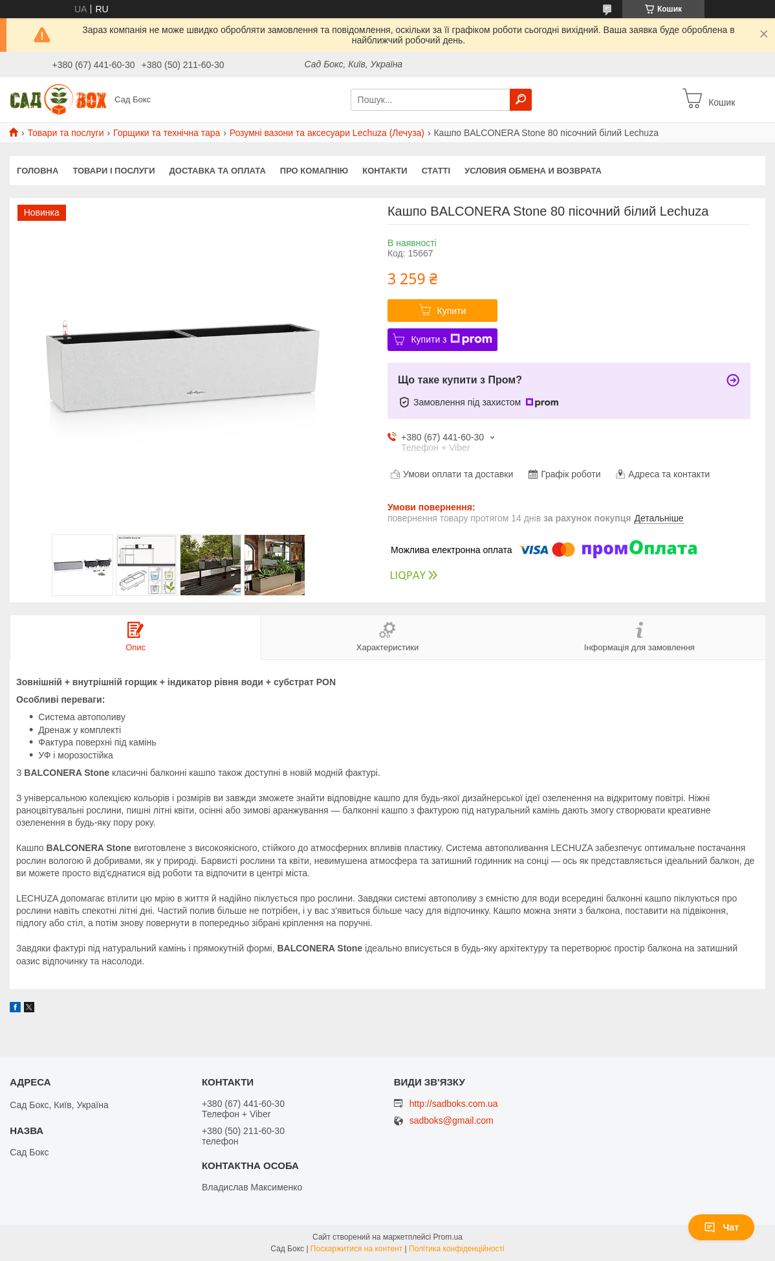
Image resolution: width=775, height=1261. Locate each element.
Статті (436, 171)
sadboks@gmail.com (451, 1121)
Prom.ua (448, 1237)
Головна (37, 171)
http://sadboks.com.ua (453, 1103)
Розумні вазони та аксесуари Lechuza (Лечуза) (327, 133)
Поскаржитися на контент (356, 1248)
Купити (451, 311)
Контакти (385, 171)
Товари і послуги (113, 171)
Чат (721, 1227)
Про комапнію (314, 171)
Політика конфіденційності (457, 1248)
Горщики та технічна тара (166, 133)
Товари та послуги (65, 133)
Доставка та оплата (217, 171)
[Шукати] (521, 100)
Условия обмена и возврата (533, 171)
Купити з (451, 339)
